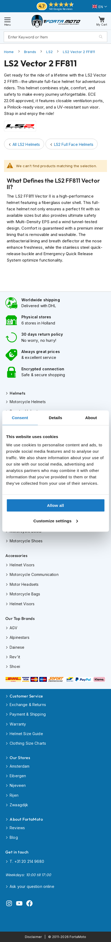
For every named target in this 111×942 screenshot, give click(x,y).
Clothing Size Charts (28, 743)
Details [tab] (55, 417)
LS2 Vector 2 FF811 (79, 52)
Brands (30, 52)
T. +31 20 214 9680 (27, 861)
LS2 (49, 52)
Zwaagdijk (19, 805)
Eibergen (18, 775)
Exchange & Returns (28, 704)
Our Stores (20, 757)
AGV (13, 628)
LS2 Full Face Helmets (73, 144)
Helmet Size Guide (26, 733)
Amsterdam (19, 766)
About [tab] (91, 417)
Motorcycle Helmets (28, 401)
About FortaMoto (26, 819)
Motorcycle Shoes (26, 541)
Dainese (17, 647)
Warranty (18, 724)
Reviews (17, 827)
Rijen (14, 795)
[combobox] (55, 36)
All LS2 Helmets (26, 144)
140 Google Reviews (61, 8)
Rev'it (15, 657)
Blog (14, 837)
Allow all (55, 505)
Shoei (15, 666)
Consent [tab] (20, 417)
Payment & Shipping (28, 714)
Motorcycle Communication (34, 574)
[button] (99, 7)
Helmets (17, 393)
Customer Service (26, 696)
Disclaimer (33, 937)
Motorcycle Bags (25, 594)
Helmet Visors (22, 565)
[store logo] (56, 21)
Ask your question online (32, 886)
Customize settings (55, 520)
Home (9, 52)
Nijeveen (18, 785)
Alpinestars (19, 637)
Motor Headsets (24, 584)
